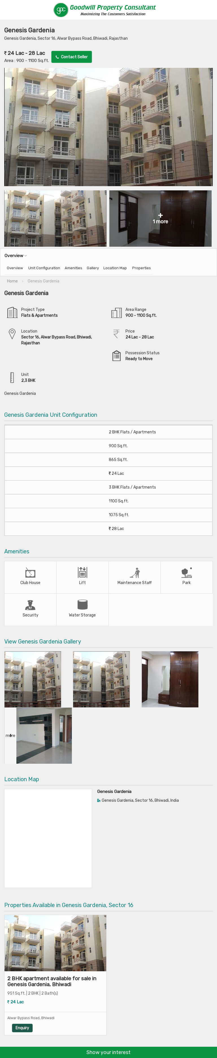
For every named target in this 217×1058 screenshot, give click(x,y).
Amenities (73, 268)
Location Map (115, 268)
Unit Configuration (44, 268)
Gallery (93, 268)
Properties (141, 268)
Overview (15, 268)
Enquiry (69, 1019)
